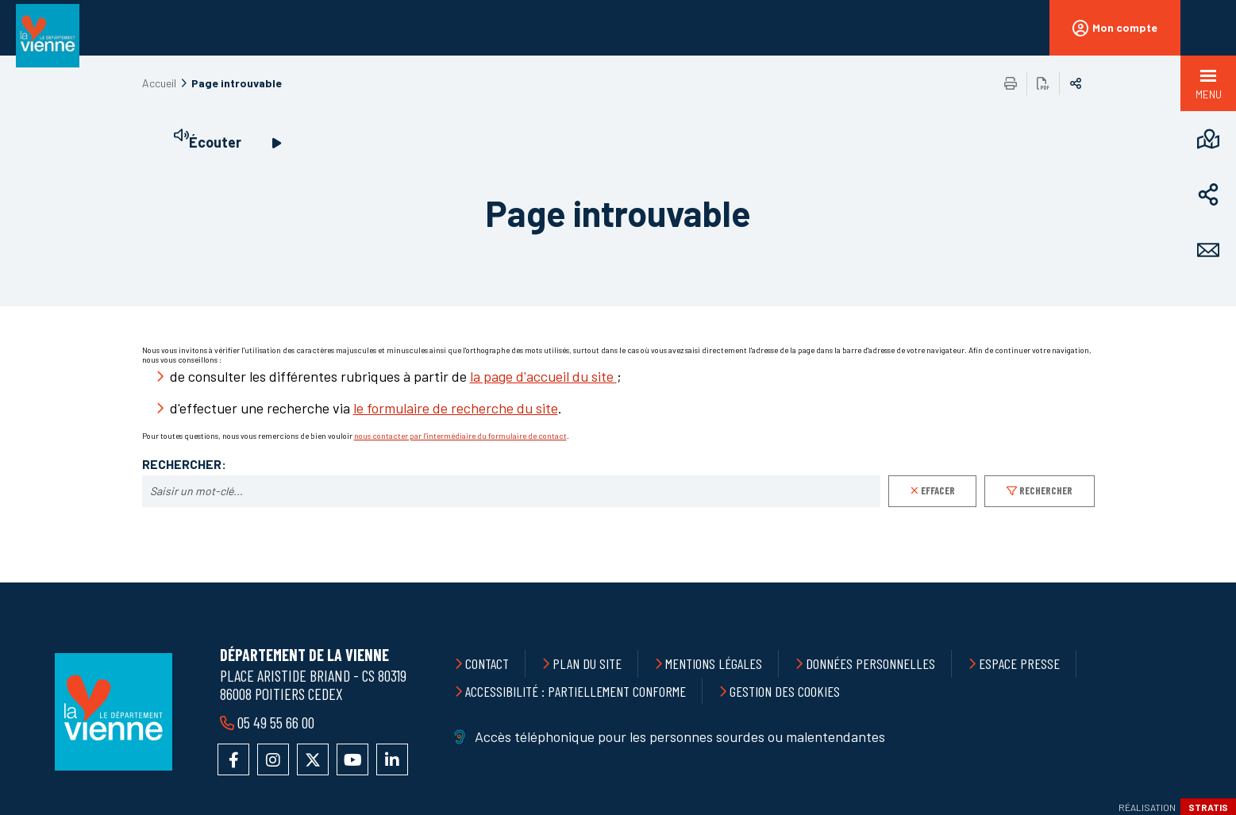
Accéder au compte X (313, 759)
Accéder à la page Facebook (233, 759)
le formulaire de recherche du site (455, 408)
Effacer (938, 490)
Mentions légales (713, 663)
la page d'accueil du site (543, 376)
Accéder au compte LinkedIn (392, 759)
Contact (487, 663)
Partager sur (1076, 83)
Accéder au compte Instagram (273, 759)
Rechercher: (184, 464)
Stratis (1208, 807)
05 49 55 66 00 (276, 722)
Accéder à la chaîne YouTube (352, 759)
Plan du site (587, 663)
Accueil (159, 83)
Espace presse (1019, 663)
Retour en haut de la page (1188, 582)
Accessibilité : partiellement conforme (575, 691)
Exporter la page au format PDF (1043, 83)
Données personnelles (870, 663)
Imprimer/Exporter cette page (1010, 83)
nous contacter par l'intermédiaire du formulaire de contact (460, 435)
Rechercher (1045, 490)
